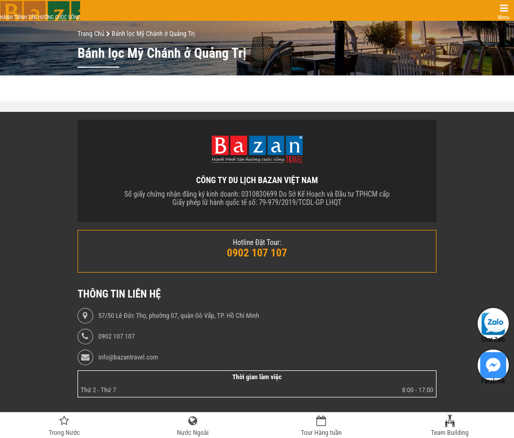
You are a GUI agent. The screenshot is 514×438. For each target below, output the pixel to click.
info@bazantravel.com (128, 357)
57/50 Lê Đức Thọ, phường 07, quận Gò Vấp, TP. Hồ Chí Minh (178, 315)
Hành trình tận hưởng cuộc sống (40, 17)
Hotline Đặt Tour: (257, 242)
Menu (503, 17)
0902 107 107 (116, 336)
